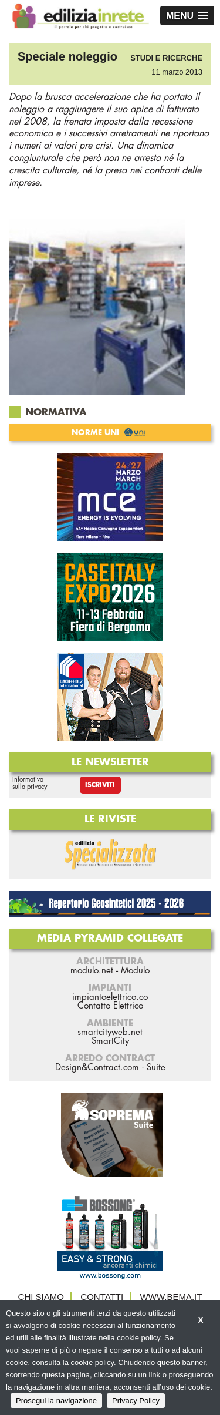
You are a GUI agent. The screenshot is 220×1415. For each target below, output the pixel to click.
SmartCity (110, 1041)
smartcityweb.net (110, 1032)
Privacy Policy (136, 1400)
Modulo (135, 970)
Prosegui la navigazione (56, 1400)
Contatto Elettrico (110, 1005)
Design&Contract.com (97, 1067)
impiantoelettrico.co (110, 997)
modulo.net (91, 970)
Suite (156, 1067)
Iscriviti (100, 785)
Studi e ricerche (166, 57)
